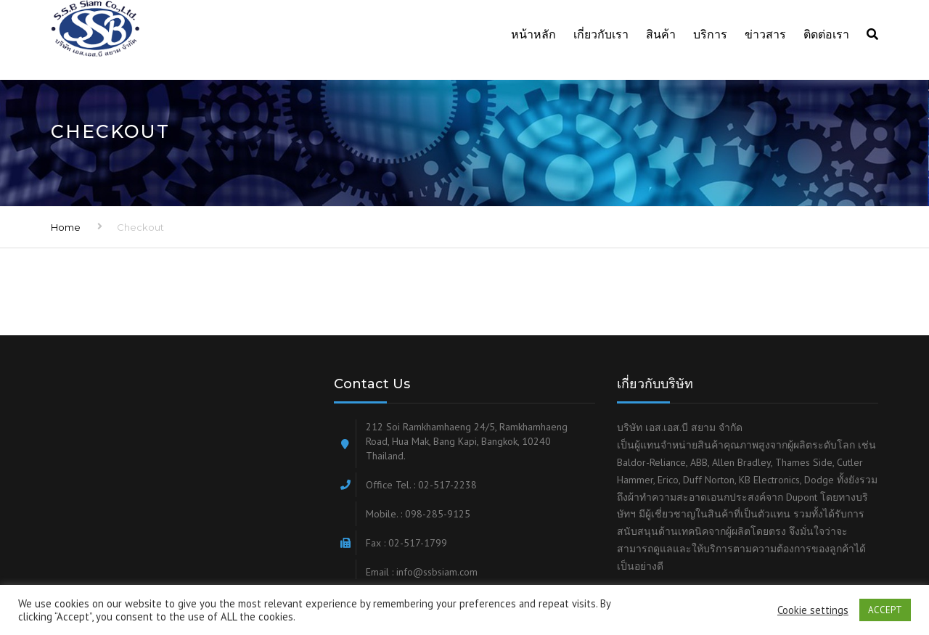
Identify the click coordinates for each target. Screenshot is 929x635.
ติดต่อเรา (826, 34)
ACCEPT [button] (885, 610)
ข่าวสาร (765, 34)
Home (66, 227)
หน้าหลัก (533, 34)
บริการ (710, 34)
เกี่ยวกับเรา (601, 34)
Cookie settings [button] (812, 610)
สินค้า (661, 34)
